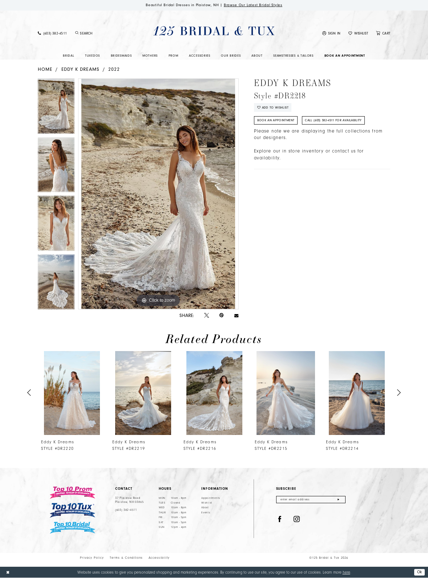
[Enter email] (311, 500)
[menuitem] (52, 33)
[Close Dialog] (7, 572)
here (346, 572)
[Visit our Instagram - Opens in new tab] (296, 519)
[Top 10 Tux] (72, 510)
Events (205, 512)
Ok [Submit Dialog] (419, 572)
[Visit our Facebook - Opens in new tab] (279, 519)
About (205, 507)
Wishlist (206, 502)
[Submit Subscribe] (338, 500)
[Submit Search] (76, 33)
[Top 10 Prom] (72, 493)
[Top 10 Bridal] (72, 528)
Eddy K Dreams (80, 69)
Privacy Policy (92, 557)
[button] (331, 33)
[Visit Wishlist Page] (358, 33)
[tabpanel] (56, 107)
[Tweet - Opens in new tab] (206, 315)
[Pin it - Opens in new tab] (221, 315)
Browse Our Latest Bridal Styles (253, 5)
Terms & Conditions (126, 557)
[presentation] (72, 393)
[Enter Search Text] (103, 33)
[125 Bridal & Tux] (214, 31)
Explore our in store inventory (289, 151)
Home (45, 69)
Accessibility (159, 557)
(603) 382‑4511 (126, 510)
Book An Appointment (276, 120)
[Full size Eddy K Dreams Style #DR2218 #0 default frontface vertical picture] (158, 194)
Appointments (210, 498)
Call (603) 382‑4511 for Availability (333, 120)
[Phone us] (52, 33)
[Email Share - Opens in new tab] (236, 315)
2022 (114, 69)
